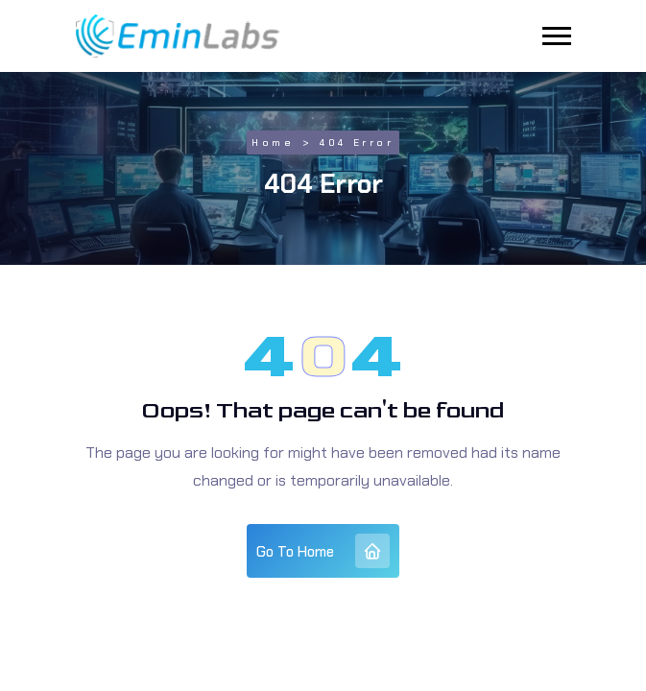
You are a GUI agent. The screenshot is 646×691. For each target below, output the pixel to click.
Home (272, 142)
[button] (556, 36)
